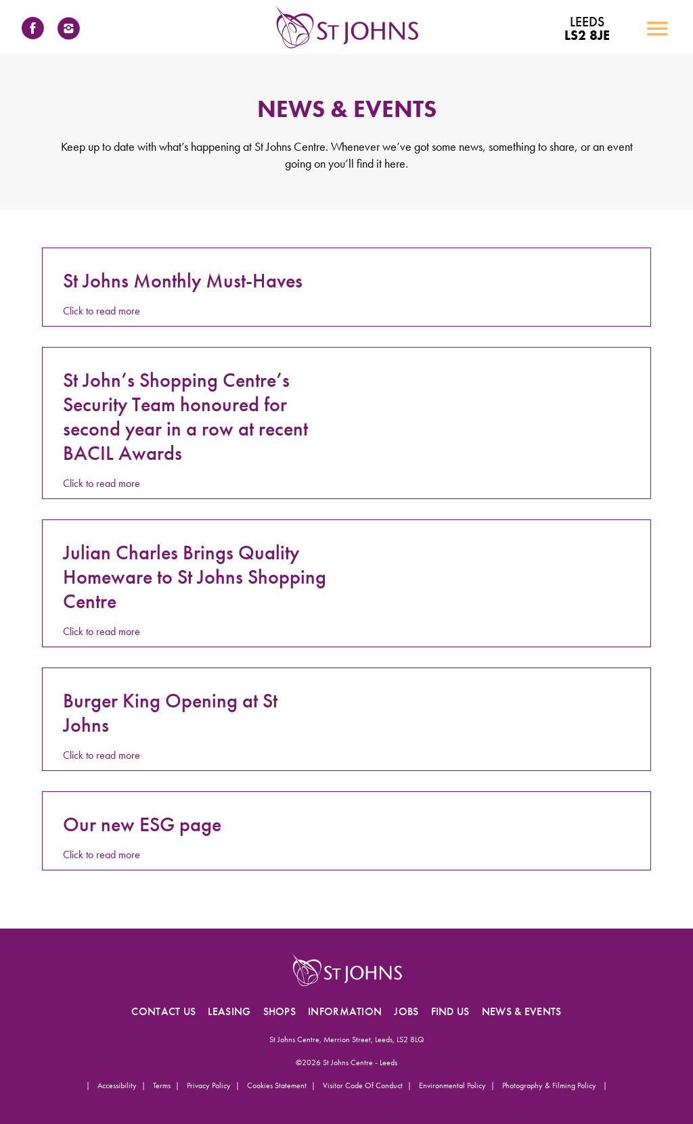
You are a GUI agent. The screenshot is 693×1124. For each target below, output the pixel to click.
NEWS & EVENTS (522, 1011)
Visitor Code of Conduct (363, 1085)
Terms (162, 1085)
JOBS (406, 1011)
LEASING (229, 1011)
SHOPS (279, 1011)
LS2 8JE (587, 28)
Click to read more (101, 311)
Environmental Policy (452, 1085)
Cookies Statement (277, 1085)
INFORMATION (345, 1011)
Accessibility (117, 1085)
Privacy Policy (209, 1085)
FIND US (450, 1011)
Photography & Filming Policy (550, 1085)
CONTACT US (163, 1011)
